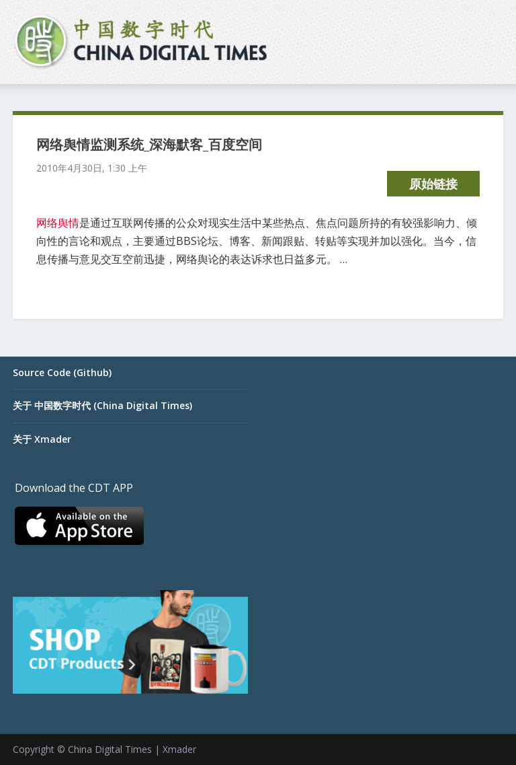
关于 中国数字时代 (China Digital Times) (102, 405)
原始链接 (433, 184)
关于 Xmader (42, 439)
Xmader (179, 749)
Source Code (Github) (62, 372)
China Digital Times (110, 749)
